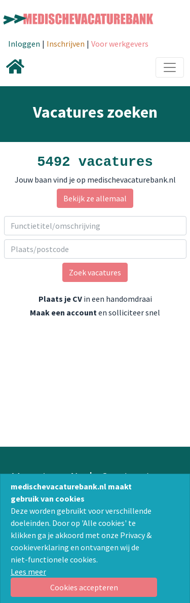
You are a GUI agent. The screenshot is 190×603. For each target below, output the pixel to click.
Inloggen (24, 44)
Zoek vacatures (95, 272)
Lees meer (28, 571)
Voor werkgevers (119, 44)
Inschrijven (66, 44)
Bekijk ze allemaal (95, 198)
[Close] (84, 587)
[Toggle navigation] (170, 67)
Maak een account (63, 312)
